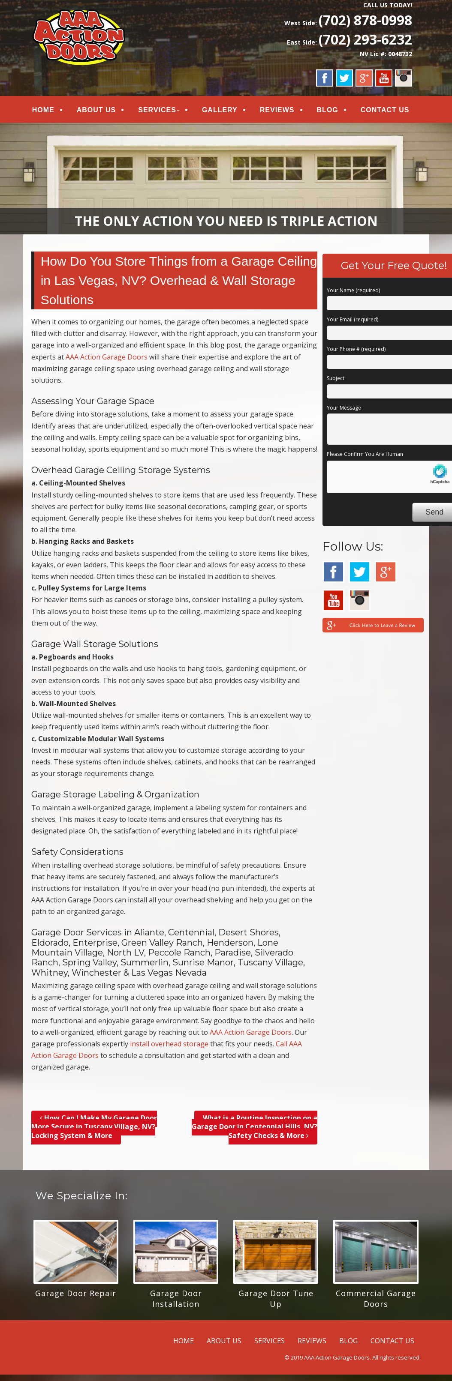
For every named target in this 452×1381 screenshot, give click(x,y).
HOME (43, 110)
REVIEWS (276, 110)
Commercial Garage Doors (376, 1298)
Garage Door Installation (176, 1298)
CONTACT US (384, 110)
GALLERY (219, 110)
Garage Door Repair (75, 1293)
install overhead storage (169, 1043)
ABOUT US (96, 110)
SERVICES (157, 110)
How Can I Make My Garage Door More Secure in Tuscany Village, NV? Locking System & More (94, 1127)
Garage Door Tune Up (275, 1298)
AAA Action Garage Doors (107, 357)
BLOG (326, 110)
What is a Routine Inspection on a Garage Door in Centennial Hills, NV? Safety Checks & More (254, 1127)
